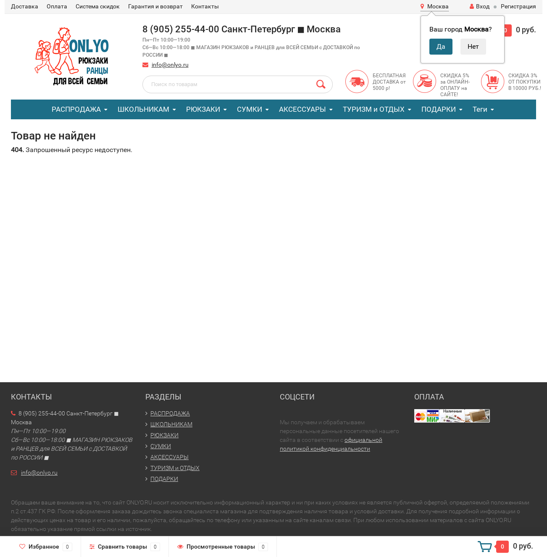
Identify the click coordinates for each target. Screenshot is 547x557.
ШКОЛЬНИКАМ (143, 109)
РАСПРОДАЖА (76, 109)
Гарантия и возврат (155, 6)
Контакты (205, 6)
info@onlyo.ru (170, 64)
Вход (479, 6)
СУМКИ (249, 109)
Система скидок (98, 6)
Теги (480, 109)
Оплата (57, 6)
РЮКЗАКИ (203, 109)
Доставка (24, 6)
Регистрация (518, 6)
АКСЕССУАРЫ (302, 109)
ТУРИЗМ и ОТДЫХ (374, 109)
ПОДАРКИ (438, 109)
